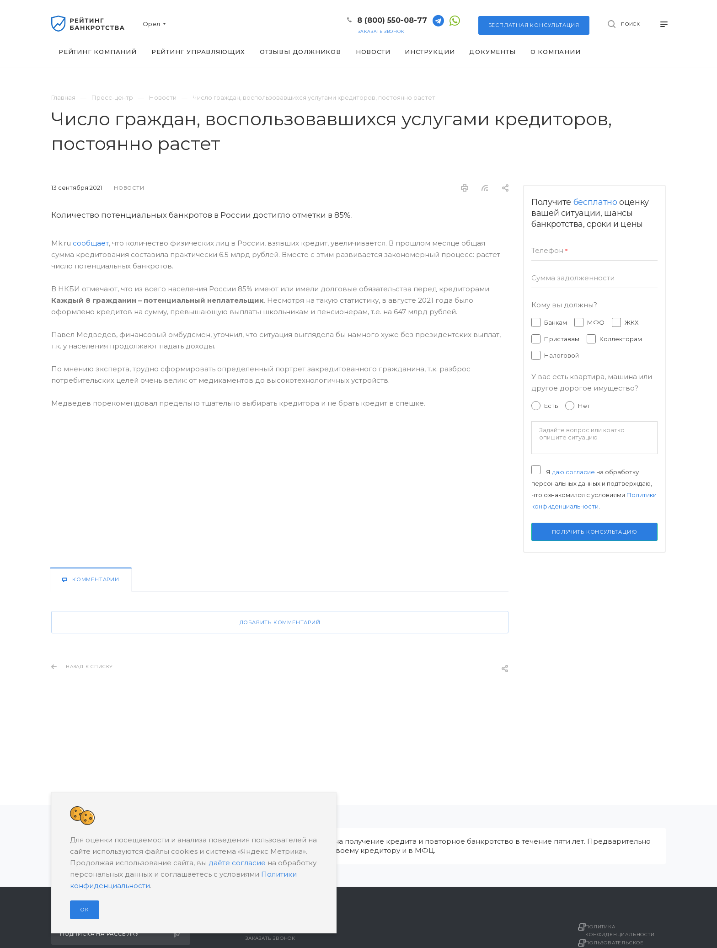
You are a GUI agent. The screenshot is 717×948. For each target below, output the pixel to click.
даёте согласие (237, 862)
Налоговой (561, 355)
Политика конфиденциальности (626, 930)
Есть (551, 405)
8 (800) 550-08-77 (392, 20)
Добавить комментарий (280, 622)
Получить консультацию (594, 532)
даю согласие (573, 472)
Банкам (555, 322)
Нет (584, 405)
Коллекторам (620, 339)
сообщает (91, 243)
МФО (596, 322)
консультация (533, 25)
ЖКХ (631, 322)
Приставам (561, 339)
